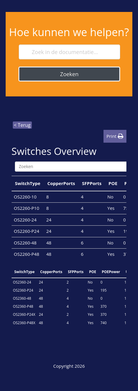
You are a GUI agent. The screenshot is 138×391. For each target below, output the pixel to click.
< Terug (22, 125)
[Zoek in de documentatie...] (69, 51)
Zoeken (69, 74)
